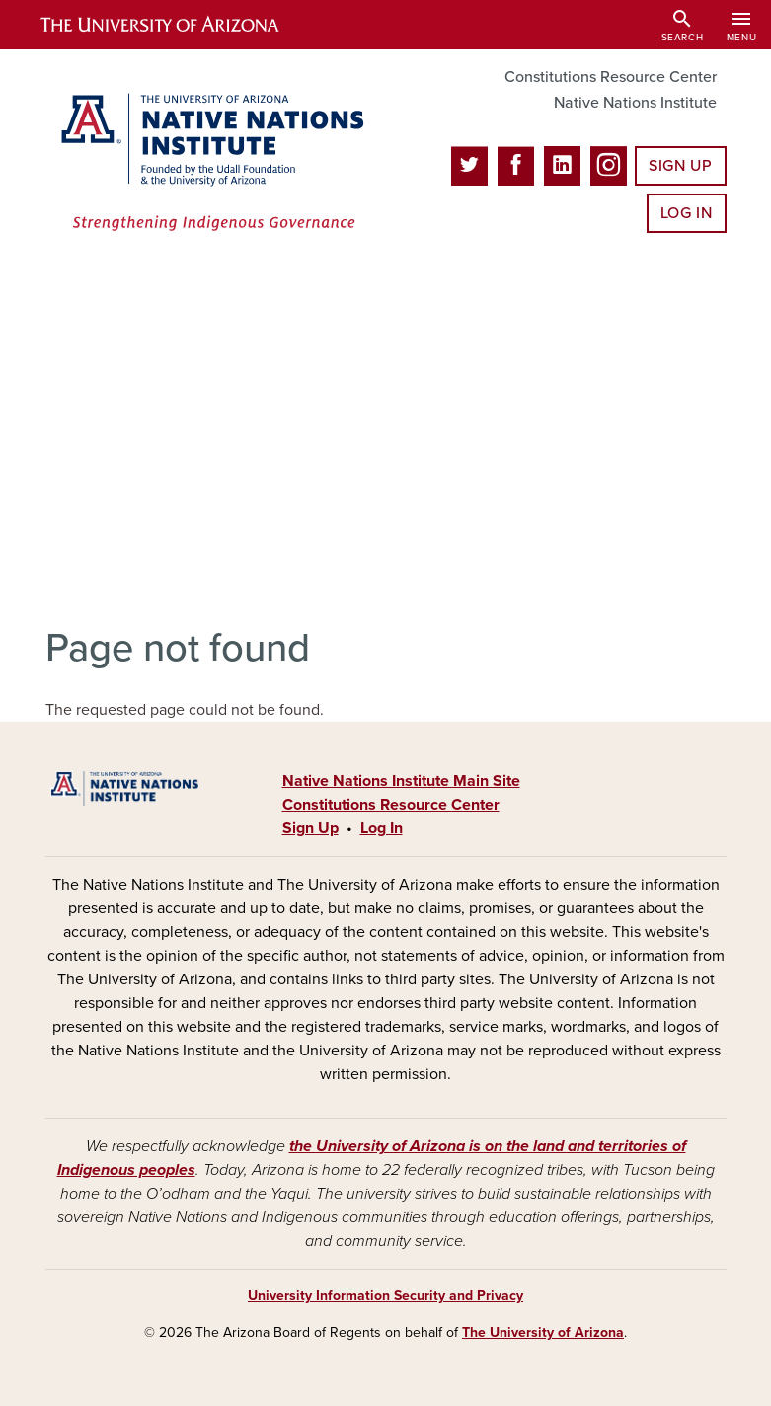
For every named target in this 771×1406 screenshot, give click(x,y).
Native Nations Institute (635, 103)
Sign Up (680, 166)
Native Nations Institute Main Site (401, 781)
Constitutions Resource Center (610, 77)
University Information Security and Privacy (385, 1296)
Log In (686, 213)
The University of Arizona (543, 1332)
